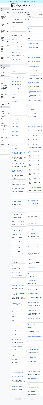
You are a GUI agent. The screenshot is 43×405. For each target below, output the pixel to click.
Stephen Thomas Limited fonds (5, 42)
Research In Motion (5, 97)
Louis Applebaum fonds (5, 57)
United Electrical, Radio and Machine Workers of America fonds (5, 31)
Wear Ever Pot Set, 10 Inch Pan (33, 224)
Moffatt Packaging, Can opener (18, 48)
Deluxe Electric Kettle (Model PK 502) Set (33, 67)
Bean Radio (29, 95)
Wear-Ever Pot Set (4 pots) (32, 237)
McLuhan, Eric (5, 119)
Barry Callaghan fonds (5, 53)
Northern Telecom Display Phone (33, 184)
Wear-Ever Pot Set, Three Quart (19, 228)
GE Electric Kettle (30, 102)
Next (38, 399)
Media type (3, 156)
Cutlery (29, 35)
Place (2, 140)
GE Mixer (14, 121)
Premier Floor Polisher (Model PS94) (19, 19)
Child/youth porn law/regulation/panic (17, 360)
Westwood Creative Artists (5, 94)
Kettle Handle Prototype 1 (18, 221)
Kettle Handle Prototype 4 (32, 211)
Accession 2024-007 (16, 241)
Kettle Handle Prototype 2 (32, 217)
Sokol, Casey (5, 113)
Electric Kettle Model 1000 (32, 82)
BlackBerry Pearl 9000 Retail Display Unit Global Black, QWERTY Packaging (34, 154)
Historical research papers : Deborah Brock (32, 334)
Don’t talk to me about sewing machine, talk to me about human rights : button (18, 296)
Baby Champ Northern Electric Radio (33, 109)
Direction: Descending (38, 14)
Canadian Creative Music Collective (5, 122)
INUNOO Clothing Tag (31, 88)
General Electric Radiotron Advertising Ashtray (32, 131)
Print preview (14, 12)
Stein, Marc (5, 100)
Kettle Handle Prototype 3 (18, 215)
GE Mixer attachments (31, 117)
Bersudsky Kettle (16, 108)
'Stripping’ (15, 368)
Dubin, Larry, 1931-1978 (5, 116)
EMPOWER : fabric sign (31, 327)
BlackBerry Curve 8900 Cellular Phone (19, 171)
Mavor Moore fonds (5, 49)
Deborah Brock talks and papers (19, 340)
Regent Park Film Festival (5, 82)
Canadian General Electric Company (5, 79)
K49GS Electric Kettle (16, 61)
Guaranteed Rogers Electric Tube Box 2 (19, 138)
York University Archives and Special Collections (5, 89)
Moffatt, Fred (5, 76)
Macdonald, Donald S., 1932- (5, 69)
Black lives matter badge (33, 290)
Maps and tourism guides (32, 244)
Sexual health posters (32, 284)
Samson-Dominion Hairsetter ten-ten (19, 84)
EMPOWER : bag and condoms (19, 322)
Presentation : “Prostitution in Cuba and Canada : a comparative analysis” (20, 330)
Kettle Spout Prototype (17, 208)
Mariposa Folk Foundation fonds (5, 17)
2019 (35, 399)
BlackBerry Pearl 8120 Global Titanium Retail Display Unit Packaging (32, 174)
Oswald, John (5, 132)
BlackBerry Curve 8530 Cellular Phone (19, 153)
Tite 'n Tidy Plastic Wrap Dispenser (18, 35)
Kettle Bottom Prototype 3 (32, 197)
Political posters (31, 277)
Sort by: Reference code (28, 14)
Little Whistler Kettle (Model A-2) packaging (19, 69)
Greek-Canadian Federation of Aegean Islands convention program (34, 251)
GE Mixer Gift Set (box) (17, 115)
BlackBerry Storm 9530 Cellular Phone (19, 180)
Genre (2, 148)
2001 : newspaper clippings (32, 389)
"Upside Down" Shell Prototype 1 (19, 189)
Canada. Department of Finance (5, 110)
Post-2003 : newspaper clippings (19, 375)
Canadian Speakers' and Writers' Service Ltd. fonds (5, 23)
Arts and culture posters (16, 281)
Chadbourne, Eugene (5, 134)
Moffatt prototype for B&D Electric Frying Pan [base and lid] (34, 42)
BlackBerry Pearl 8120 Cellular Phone (18, 162)
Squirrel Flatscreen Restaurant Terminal (34, 20)
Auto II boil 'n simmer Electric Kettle (34, 191)
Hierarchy (20, 12)
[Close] (42, 1)
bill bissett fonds (5, 38)
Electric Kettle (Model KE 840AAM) (19, 101)
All (1, 8)
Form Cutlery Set (15, 41)
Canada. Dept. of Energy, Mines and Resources (5, 126)
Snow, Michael (5, 130)
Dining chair (14, 28)
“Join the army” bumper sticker (18, 288)
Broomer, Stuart (5, 137)
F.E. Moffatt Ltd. (5, 85)
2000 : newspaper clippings (18, 395)
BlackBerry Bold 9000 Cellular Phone (34, 164)
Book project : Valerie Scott (18, 346)
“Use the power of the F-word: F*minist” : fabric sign (18, 313)
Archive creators (3, 62)
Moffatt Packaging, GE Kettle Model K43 (19, 129)
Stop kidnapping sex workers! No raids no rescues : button (34, 298)
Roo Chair (30, 28)
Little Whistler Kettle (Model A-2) (33, 75)
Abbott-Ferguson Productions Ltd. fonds (5, 12)
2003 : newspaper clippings (18, 382)
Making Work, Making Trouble (32, 342)
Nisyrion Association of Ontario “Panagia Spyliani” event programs (18, 260)
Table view (32, 12)
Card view (26, 12)
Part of (2, 6)
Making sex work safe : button (18, 306)
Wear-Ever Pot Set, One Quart (18, 235)
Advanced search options (18, 9)
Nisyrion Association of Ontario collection (34, 262)
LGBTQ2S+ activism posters (17, 275)
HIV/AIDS (29, 355)
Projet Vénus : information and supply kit (33, 318)
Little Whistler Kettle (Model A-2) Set (20, 77)
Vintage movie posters (16, 268)
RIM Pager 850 (30, 146)
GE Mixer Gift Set (30, 124)
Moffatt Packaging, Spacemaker (34, 51)
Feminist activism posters (33, 271)
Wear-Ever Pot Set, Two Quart (32, 230)
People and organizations (4, 103)
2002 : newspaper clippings (18, 388)
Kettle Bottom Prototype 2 (18, 202)
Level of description (3, 152)
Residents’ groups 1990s (31, 369)
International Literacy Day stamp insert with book (19, 93)
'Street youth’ (29, 362)
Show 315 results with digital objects (36, 16)
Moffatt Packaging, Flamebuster (18, 55)
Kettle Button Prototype (17, 195)
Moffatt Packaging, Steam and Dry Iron (34, 58)
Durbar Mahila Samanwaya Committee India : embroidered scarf (33, 307)
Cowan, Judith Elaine (5, 73)
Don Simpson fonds (5, 45)
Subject (2, 144)
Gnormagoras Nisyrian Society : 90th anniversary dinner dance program (19, 249)
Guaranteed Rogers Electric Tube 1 (33, 139)
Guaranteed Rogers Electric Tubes (19, 146)
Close (17, 3)
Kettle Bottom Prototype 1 (32, 204)
